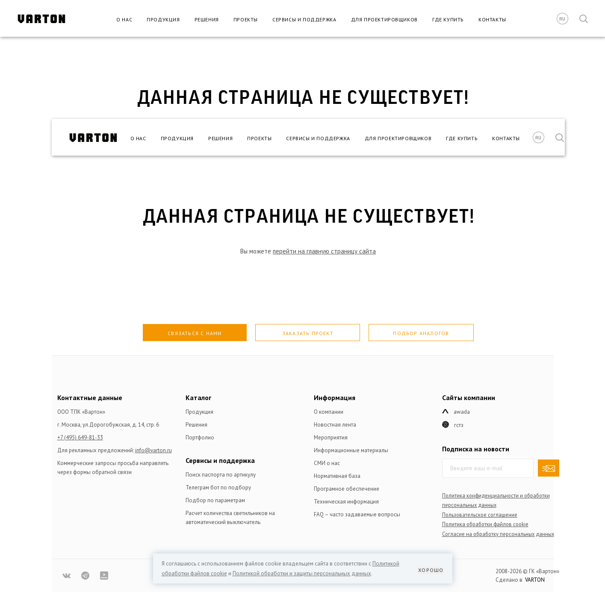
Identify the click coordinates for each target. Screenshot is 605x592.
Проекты (245, 19)
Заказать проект (307, 333)
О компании (328, 411)
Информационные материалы (351, 450)
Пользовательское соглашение (479, 514)
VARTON (535, 579)
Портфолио (200, 437)
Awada (462, 411)
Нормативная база (337, 476)
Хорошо (430, 570)
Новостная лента (335, 424)
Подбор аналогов (421, 333)
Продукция (163, 19)
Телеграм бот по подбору (218, 487)
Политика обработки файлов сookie (485, 524)
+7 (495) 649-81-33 (80, 437)
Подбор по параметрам (215, 500)
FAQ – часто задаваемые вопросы (357, 514)
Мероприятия (331, 437)
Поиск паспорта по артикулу (221, 474)
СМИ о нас (327, 463)
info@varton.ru (153, 450)
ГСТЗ (458, 425)
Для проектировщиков (384, 19)
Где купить (448, 19)
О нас (124, 19)
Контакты (492, 19)
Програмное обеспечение (346, 488)
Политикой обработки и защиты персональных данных (302, 573)
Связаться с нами (194, 333)
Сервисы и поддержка (304, 19)
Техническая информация (346, 501)
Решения (207, 19)
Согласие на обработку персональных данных (498, 533)
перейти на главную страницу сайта (324, 251)
